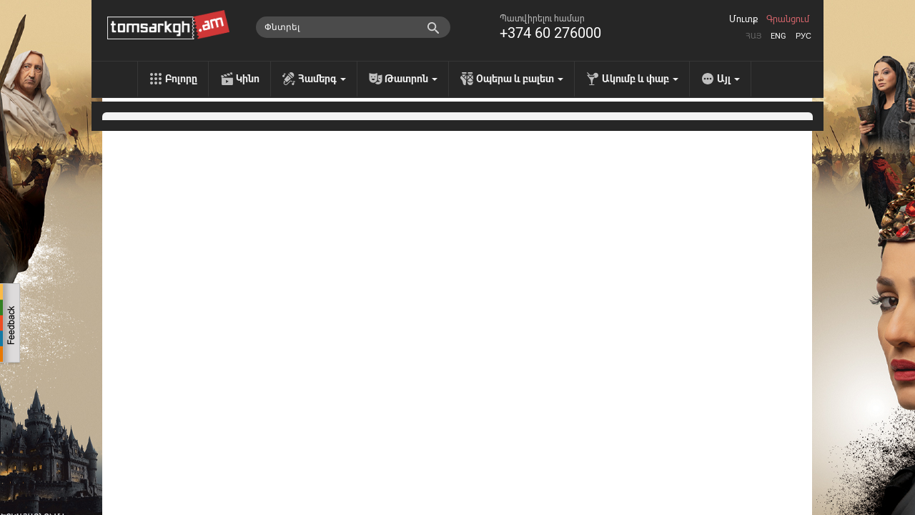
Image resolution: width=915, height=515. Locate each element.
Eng (778, 36)
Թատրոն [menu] (411, 78)
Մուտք (743, 19)
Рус (803, 36)
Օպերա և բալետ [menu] (519, 78)
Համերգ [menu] (322, 78)
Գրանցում (787, 19)
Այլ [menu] (728, 78)
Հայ (753, 36)
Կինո (247, 78)
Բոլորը (181, 78)
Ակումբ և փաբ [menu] (640, 78)
